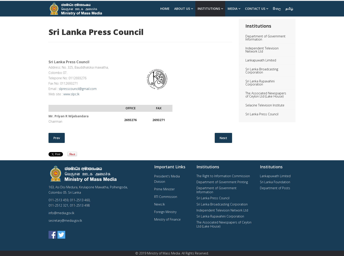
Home (165, 8)
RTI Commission (165, 197)
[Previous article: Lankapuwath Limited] (57, 138)
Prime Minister (164, 189)
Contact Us (255, 8)
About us (182, 8)
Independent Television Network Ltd (262, 49)
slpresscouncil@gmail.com (78, 89)
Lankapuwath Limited (260, 60)
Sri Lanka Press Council (261, 114)
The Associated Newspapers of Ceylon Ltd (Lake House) (265, 94)
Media (232, 8)
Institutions (209, 8)
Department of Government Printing (222, 182)
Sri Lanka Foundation (275, 182)
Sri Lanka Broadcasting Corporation (261, 70)
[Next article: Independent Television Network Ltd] (223, 138)
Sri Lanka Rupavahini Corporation (260, 82)
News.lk (159, 204)
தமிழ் (289, 8)
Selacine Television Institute (264, 105)
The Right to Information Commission (223, 176)
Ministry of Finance (167, 219)
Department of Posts (275, 188)
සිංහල (277, 8)
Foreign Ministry (165, 212)
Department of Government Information (265, 37)
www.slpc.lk (71, 94)
